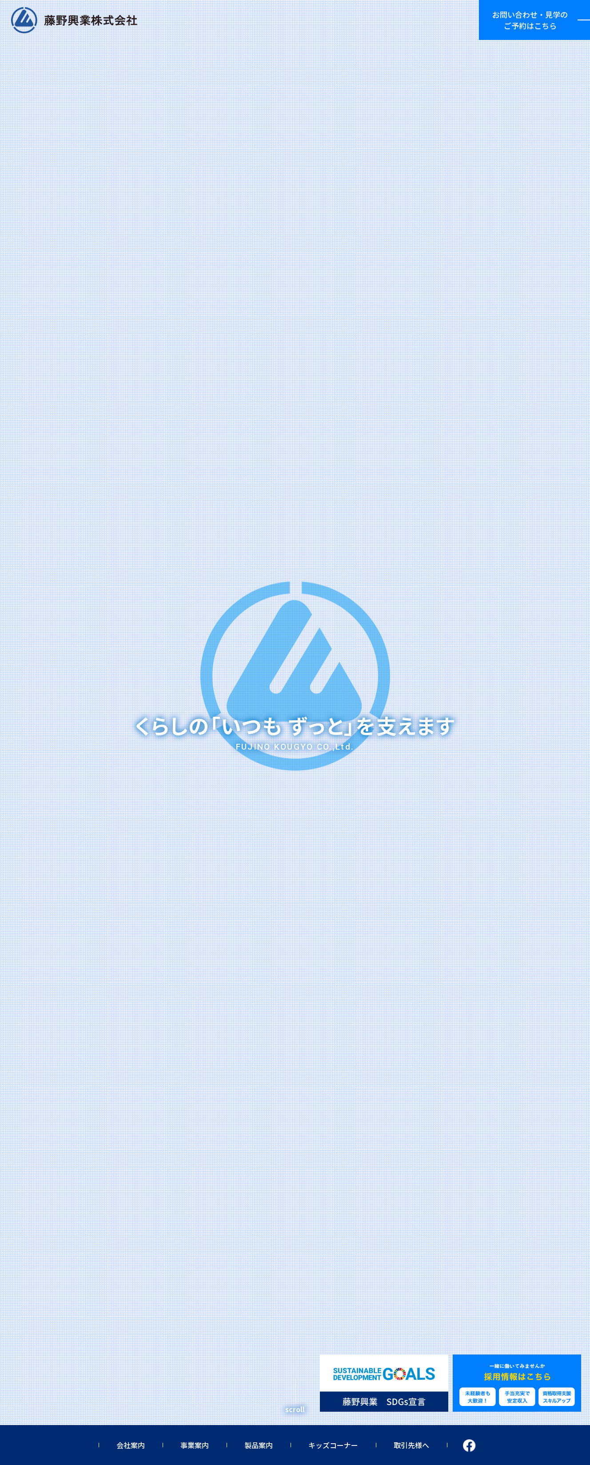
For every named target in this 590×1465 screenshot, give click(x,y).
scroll (295, 1409)
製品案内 (258, 1445)
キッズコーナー (333, 1445)
